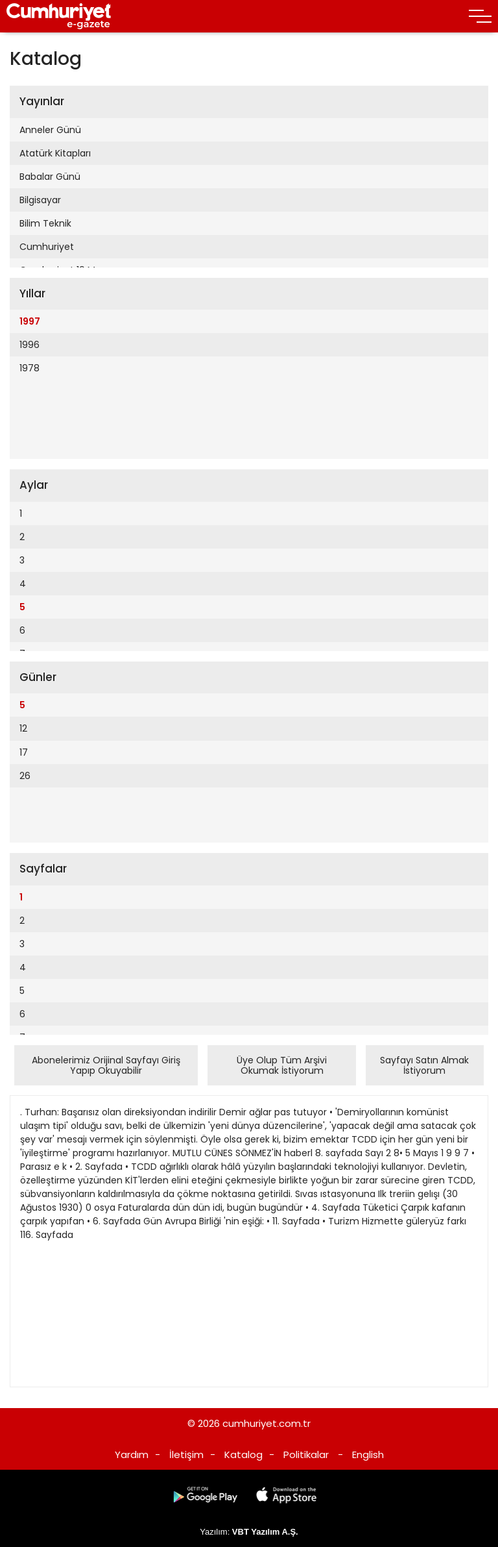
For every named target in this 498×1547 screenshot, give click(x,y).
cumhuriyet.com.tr (266, 1423)
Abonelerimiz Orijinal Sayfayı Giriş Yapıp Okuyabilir (106, 1065)
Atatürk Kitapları (55, 153)
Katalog (243, 1454)
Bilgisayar (40, 199)
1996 (29, 344)
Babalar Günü (49, 176)
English (368, 1454)
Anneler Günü (50, 129)
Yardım (131, 1454)
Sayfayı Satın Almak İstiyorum (424, 1065)
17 (23, 752)
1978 (29, 368)
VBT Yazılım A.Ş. (265, 1532)
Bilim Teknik (45, 223)
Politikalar (306, 1454)
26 (24, 775)
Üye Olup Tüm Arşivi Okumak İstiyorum (282, 1065)
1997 (29, 321)
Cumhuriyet (46, 246)
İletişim (186, 1454)
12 (23, 728)
